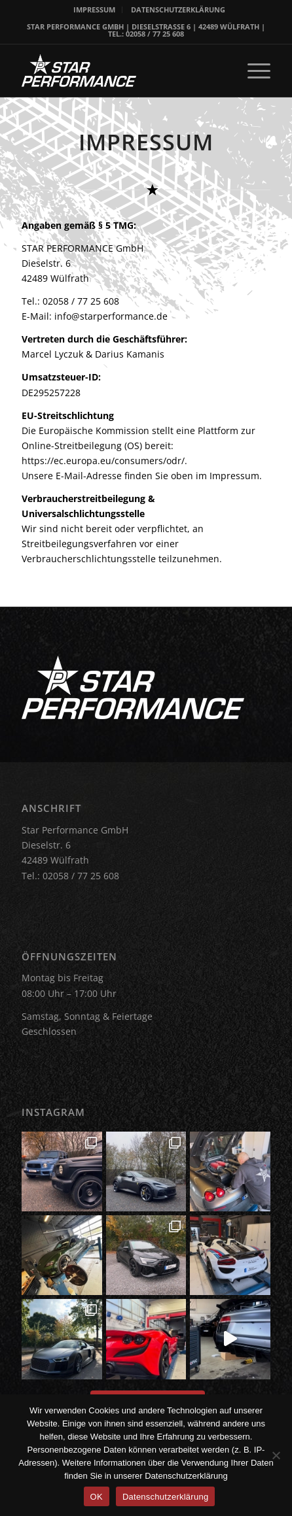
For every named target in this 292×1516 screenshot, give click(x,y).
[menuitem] (94, 10)
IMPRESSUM (94, 9)
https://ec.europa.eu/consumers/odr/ (103, 460)
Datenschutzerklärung (165, 1497)
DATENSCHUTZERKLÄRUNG (178, 9)
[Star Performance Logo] (121, 70)
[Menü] (252, 70)
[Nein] (275, 1455)
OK (96, 1497)
